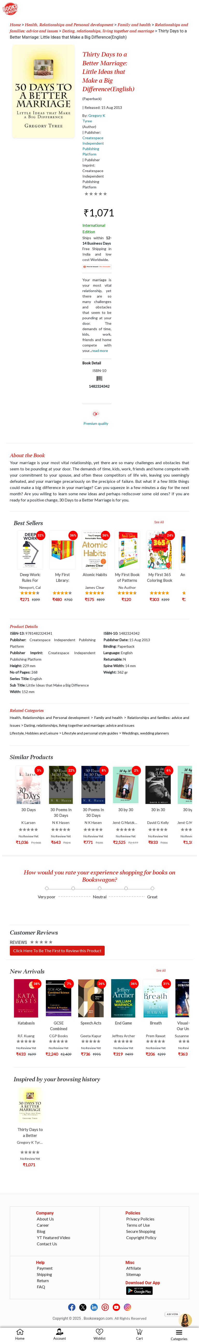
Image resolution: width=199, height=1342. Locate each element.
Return (43, 1280)
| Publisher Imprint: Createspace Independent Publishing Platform (93, 173)
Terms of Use (138, 1225)
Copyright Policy (141, 1237)
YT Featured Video (53, 1237)
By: (93, 118)
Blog (41, 1231)
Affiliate (133, 1268)
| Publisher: (93, 143)
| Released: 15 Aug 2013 (102, 107)
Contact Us (47, 1243)
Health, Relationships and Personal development (69, 24)
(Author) (89, 126)
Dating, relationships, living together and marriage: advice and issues (79, 725)
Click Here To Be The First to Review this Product (57, 950)
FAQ (41, 1286)
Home (15, 24)
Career (43, 1225)
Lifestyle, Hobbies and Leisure (34, 733)
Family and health (134, 24)
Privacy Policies (140, 1218)
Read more (100, 350)
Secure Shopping (140, 1231)
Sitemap (133, 1274)
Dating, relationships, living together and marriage (108, 31)
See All (159, 522)
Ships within (96, 240)
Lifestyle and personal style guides (90, 733)
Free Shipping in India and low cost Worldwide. (96, 254)
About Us (45, 1218)
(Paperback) (92, 99)
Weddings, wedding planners (145, 733)
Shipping (44, 1274)
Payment (45, 1268)
